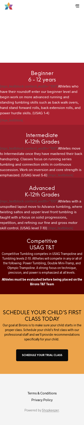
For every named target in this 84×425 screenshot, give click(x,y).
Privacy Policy (42, 400)
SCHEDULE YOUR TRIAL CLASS (42, 355)
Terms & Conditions (42, 393)
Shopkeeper (50, 410)
